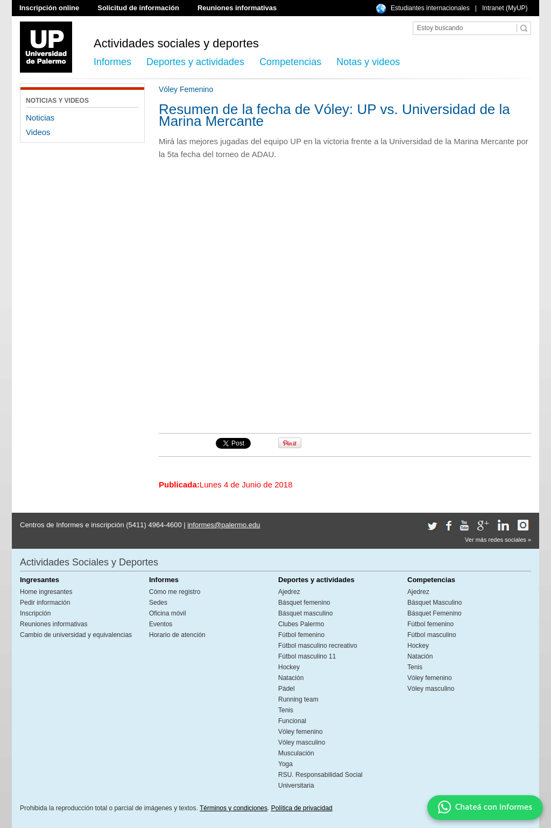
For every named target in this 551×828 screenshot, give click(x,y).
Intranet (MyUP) (505, 8)
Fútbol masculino (431, 635)
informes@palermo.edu (223, 525)
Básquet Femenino (434, 613)
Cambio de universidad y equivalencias (76, 635)
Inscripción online (49, 8)
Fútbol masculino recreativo (317, 645)
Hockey (289, 667)
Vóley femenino (300, 731)
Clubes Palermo (301, 624)
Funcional (292, 721)
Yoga (285, 764)
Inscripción (35, 613)
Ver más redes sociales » (498, 539)
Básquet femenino (304, 602)
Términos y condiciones (233, 808)
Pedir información (45, 602)
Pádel (286, 688)
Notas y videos (368, 61)
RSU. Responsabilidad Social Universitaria (320, 780)
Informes (112, 61)
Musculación (296, 753)
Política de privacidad (302, 808)
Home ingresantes (46, 592)
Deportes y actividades (195, 61)
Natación (290, 678)
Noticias (40, 117)
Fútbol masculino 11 (307, 656)
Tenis (285, 710)
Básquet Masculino (434, 602)
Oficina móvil (167, 613)
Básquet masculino (305, 613)
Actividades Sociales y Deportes (89, 562)
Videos (38, 132)
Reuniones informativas (237, 8)
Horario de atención (177, 635)
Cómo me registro (174, 592)
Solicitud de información (138, 8)
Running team (298, 699)
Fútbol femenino (301, 635)
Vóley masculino (301, 742)
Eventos (160, 624)
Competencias (290, 61)
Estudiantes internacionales (430, 8)
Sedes (158, 602)
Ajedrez (289, 592)
